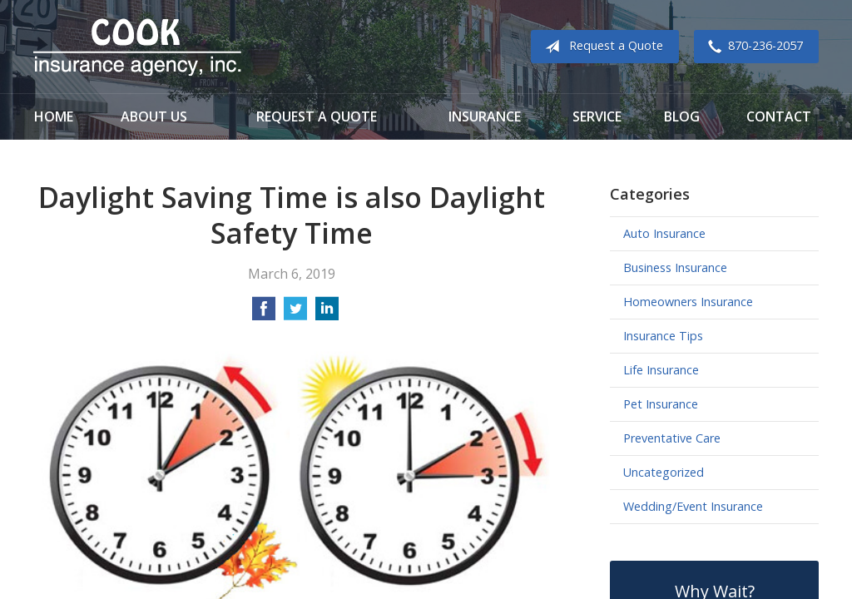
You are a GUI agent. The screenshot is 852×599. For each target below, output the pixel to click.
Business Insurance (675, 267)
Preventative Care (672, 438)
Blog (682, 116)
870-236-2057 (752, 47)
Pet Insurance (660, 404)
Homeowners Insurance (688, 301)
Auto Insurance (664, 233)
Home (53, 116)
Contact (778, 116)
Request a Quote (600, 47)
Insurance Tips (663, 336)
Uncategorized (663, 472)
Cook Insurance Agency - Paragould (137, 47)
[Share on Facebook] (263, 313)
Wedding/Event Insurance (693, 506)
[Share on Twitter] (295, 313)
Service (597, 116)
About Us (154, 116)
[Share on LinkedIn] (327, 313)
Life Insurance (661, 370)
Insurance (484, 116)
